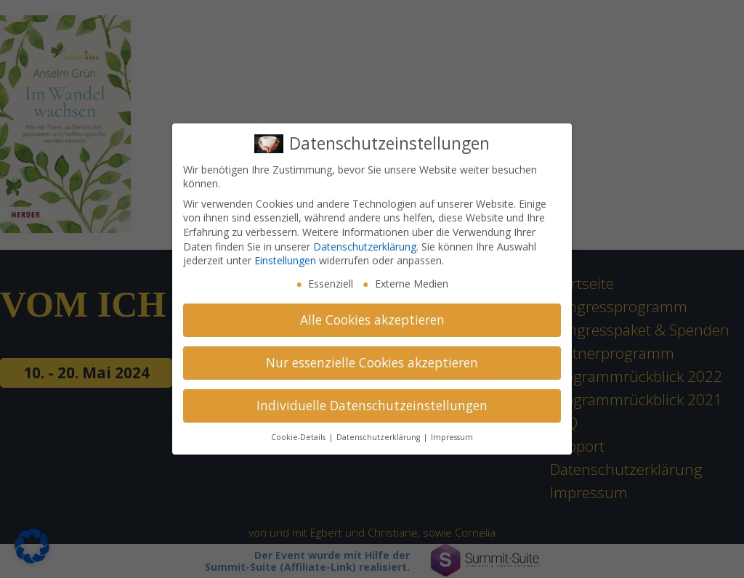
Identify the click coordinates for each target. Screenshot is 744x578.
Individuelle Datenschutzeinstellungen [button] (372, 405)
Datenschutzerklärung (364, 246)
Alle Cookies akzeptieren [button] (372, 319)
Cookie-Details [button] (299, 437)
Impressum (452, 437)
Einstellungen (285, 260)
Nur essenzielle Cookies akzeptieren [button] (372, 362)
